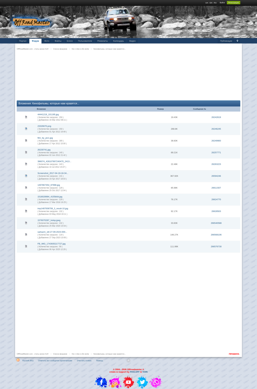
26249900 (216, 140)
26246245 (216, 129)
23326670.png (44, 126)
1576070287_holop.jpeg (49, 220)
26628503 (216, 211)
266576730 (216, 246)
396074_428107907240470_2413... (54, 161)
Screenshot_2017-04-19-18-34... (53, 173)
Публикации (226, 41)
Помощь (99, 361)
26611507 (216, 188)
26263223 (216, 164)
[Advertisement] (115, 77)
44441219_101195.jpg (48, 114)
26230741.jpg (44, 149)
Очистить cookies (84, 361)
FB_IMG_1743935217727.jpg (52, 243)
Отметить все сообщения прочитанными (55, 361)
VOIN (145, 372)
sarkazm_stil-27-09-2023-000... (52, 232)
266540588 (216, 223)
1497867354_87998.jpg (49, 185)
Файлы (58, 41)
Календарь (118, 41)
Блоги (70, 41)
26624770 (216, 199)
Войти (222, 3)
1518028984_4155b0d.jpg (50, 196)
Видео (132, 41)
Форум (35, 41)
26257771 (216, 152)
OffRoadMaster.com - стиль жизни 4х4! (33, 354)
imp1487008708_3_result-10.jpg (53, 208)
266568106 (216, 234)
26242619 (216, 117)
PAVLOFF (135, 372)
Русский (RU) (27, 361)
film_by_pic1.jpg (45, 138)
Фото (46, 41)
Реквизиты (102, 41)
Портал (22, 41)
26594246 (216, 176)
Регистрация (233, 3)
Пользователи (85, 41)
